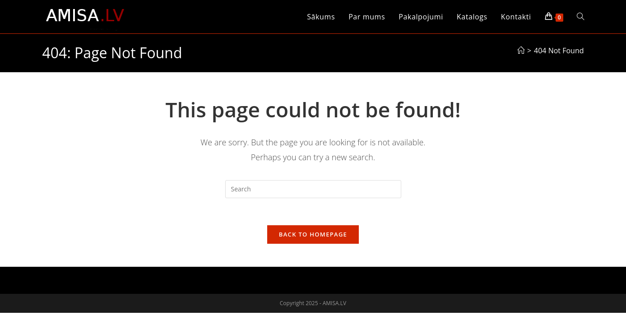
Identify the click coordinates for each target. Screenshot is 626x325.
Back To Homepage (313, 235)
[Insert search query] (313, 189)
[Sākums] (520, 51)
